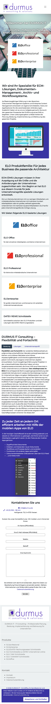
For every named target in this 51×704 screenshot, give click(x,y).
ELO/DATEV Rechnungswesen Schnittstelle (23, 649)
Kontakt (9, 675)
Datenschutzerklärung (25, 589)
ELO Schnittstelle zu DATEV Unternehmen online (25, 652)
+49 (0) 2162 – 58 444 (11, 510)
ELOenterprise (12, 647)
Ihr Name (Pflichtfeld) (26, 527)
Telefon (26, 540)
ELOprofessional (12, 645)
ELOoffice (10, 659)
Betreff (26, 547)
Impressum (10, 678)
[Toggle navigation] (45, 7)
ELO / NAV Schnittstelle (15, 654)
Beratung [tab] (6, 346)
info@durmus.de (25, 508)
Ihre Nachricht (26, 564)
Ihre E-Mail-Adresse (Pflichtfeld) (26, 534)
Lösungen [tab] (17, 346)
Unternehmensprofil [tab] (32, 346)
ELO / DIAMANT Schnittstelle (17, 657)
